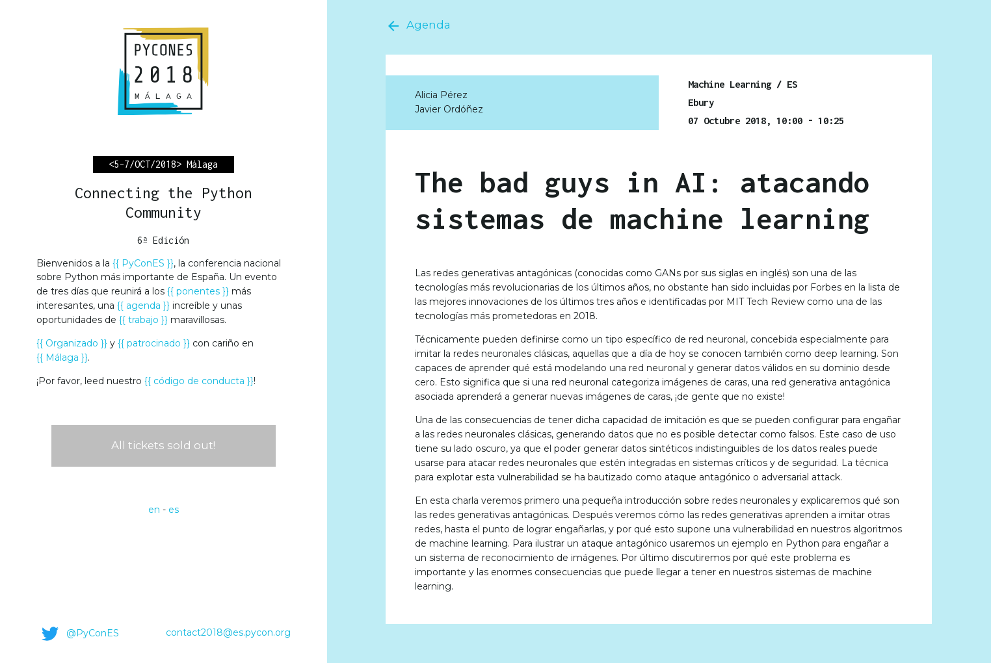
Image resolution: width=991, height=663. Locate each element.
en (154, 509)
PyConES (143, 263)
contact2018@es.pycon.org (228, 632)
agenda (143, 305)
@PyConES (77, 633)
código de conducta (198, 381)
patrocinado (154, 343)
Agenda (418, 26)
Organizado (72, 343)
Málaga (62, 357)
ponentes (198, 291)
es (173, 509)
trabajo (143, 320)
